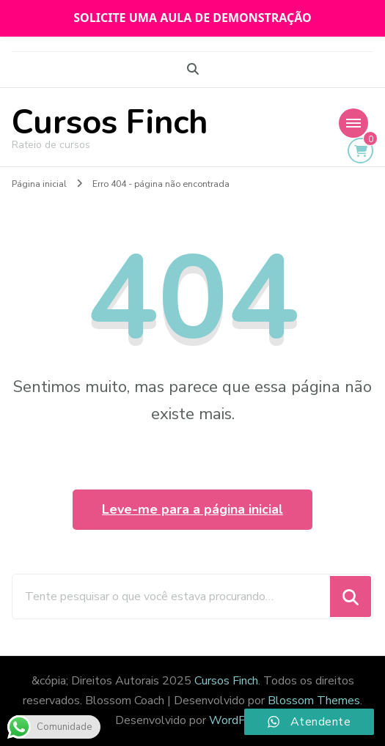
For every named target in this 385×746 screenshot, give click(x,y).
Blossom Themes (314, 701)
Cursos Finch (110, 122)
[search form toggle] (193, 69)
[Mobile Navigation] (353, 123)
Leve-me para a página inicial (192, 509)
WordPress (238, 720)
